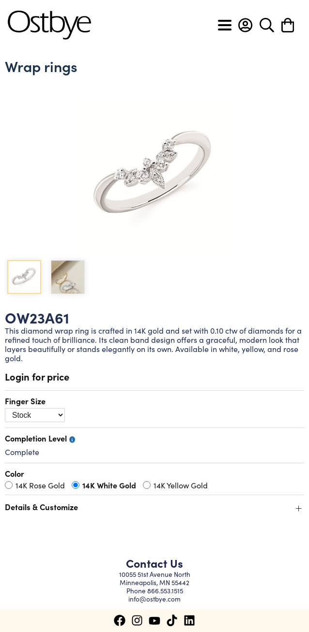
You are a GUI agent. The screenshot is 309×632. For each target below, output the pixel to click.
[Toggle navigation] (224, 25)
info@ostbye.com (154, 598)
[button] (245, 25)
